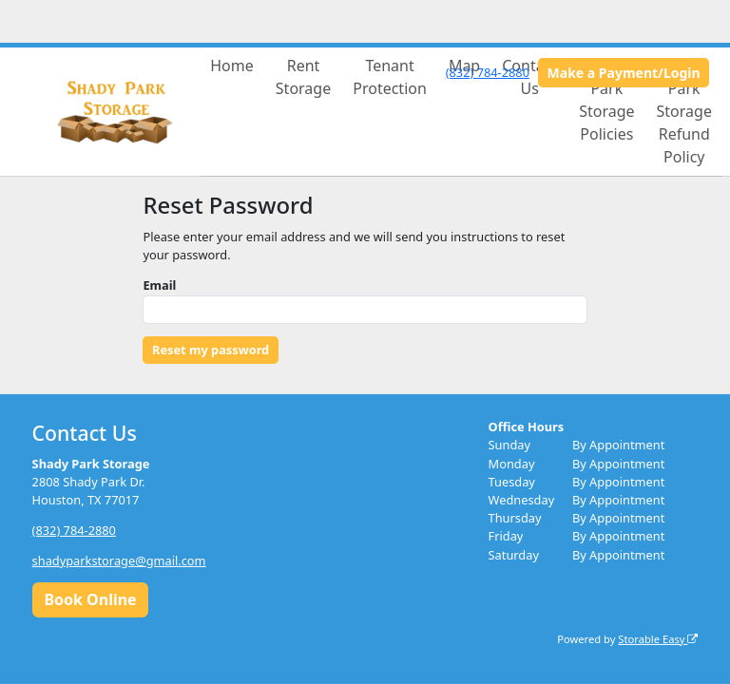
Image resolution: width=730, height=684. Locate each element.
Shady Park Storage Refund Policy (684, 111)
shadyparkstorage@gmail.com (119, 560)
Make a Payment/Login (624, 73)
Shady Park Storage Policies (606, 99)
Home (232, 65)
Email (159, 285)
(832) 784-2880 (487, 72)
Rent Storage (303, 77)
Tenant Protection (390, 77)
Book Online (90, 599)
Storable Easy (658, 638)
